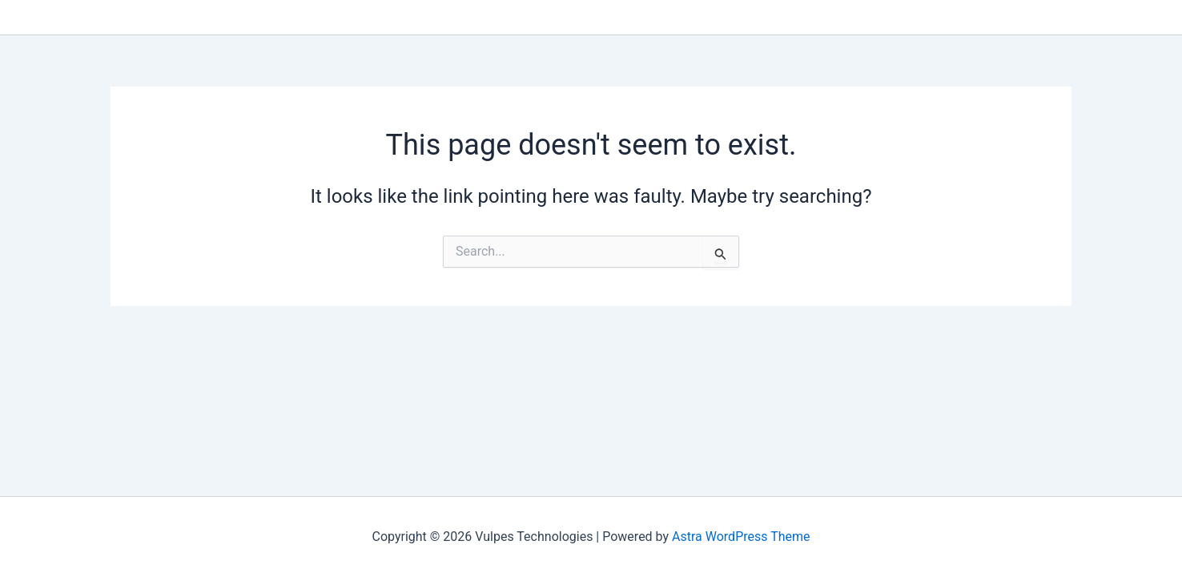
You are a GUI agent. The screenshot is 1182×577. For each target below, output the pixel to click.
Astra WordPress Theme (741, 536)
